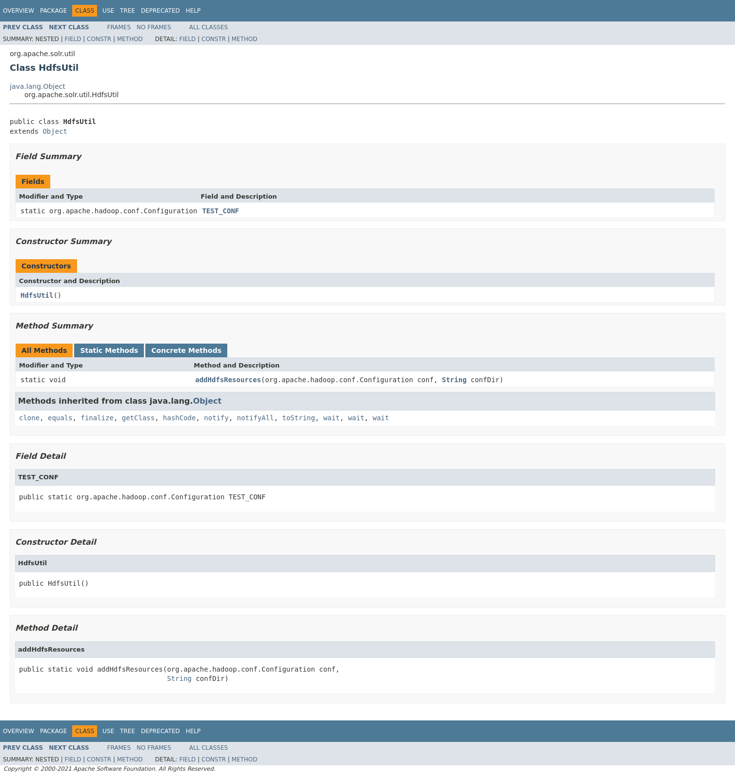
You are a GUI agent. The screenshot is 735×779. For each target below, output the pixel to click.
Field (72, 39)
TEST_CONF (220, 211)
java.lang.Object (37, 86)
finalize (96, 418)
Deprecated (160, 10)
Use (108, 10)
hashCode (179, 418)
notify (216, 418)
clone (29, 418)
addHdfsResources (228, 380)
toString (298, 418)
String (454, 380)
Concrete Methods (186, 350)
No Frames (154, 27)
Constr (99, 39)
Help (193, 10)
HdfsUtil (36, 295)
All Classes (208, 27)
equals (60, 418)
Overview (18, 10)
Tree (127, 10)
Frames (119, 27)
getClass (138, 418)
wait (331, 418)
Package (53, 10)
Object (54, 131)
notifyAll (255, 418)
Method (130, 39)
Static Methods (109, 350)
